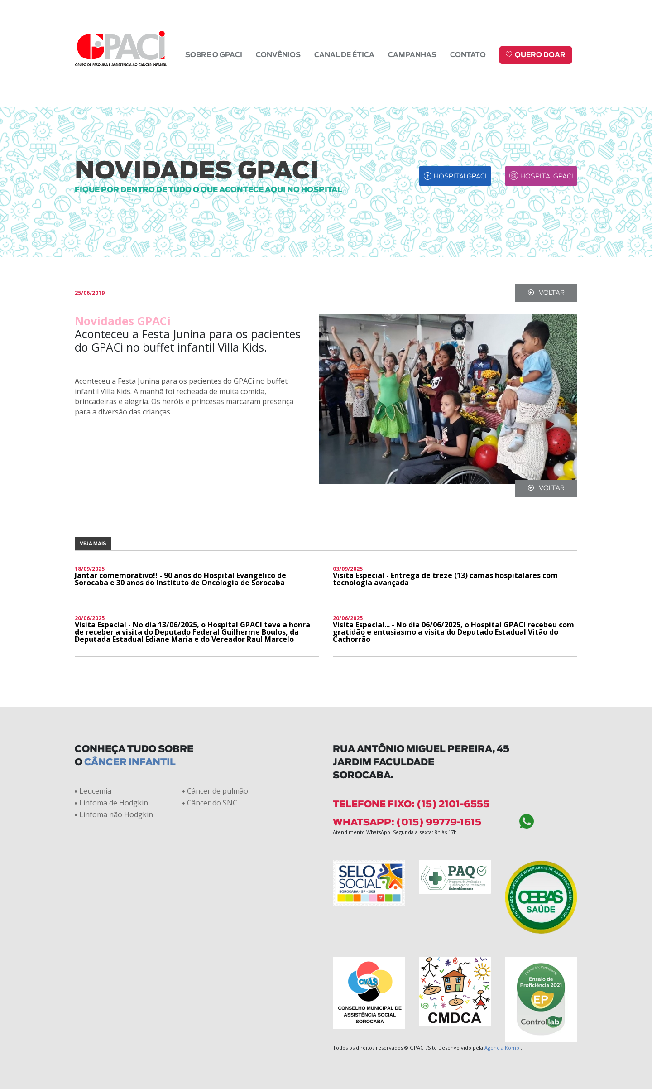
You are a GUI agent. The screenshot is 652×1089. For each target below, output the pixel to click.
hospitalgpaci (455, 176)
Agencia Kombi (502, 1047)
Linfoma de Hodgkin (111, 803)
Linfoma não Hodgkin (114, 814)
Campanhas (412, 55)
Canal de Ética (344, 55)
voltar (546, 292)
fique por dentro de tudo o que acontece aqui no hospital (208, 189)
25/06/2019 (90, 293)
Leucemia (93, 791)
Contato (468, 55)
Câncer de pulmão (215, 791)
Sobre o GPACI (213, 55)
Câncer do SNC (209, 803)
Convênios (278, 55)
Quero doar (536, 54)
